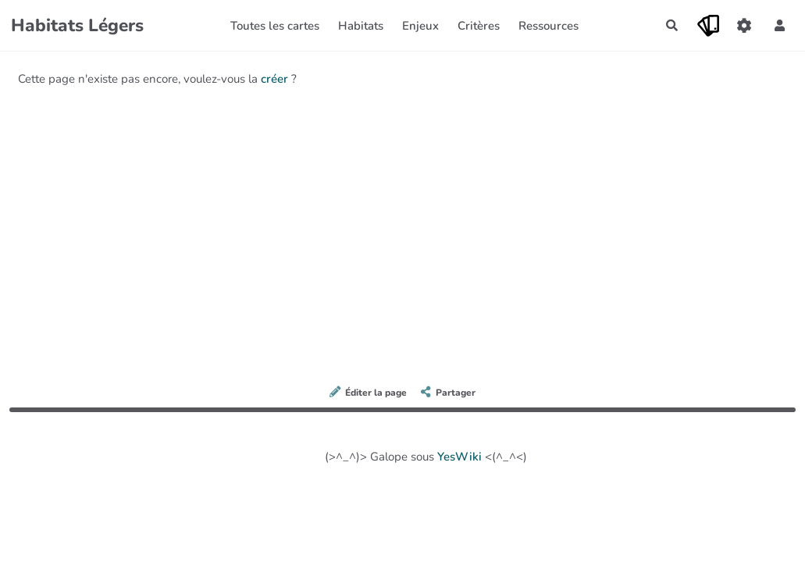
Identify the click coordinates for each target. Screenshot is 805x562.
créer (274, 79)
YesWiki (459, 456)
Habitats (360, 26)
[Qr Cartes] (708, 25)
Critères (479, 26)
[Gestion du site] (744, 25)
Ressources (548, 26)
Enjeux (420, 26)
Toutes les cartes (274, 26)
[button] (780, 25)
